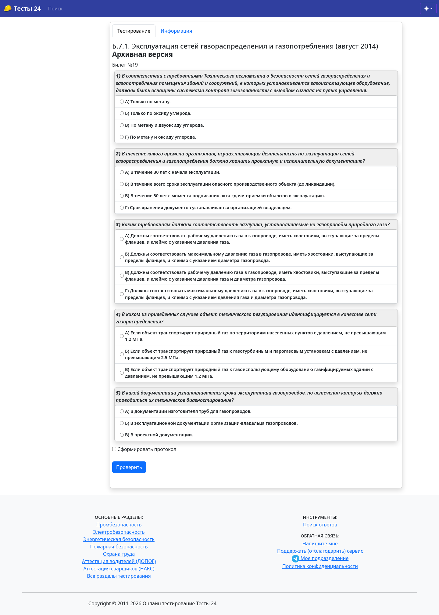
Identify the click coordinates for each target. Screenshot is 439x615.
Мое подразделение (320, 558)
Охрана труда (119, 554)
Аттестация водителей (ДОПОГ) (119, 561)
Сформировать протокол (146, 449)
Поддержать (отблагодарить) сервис (320, 551)
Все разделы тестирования (119, 576)
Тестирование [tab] (133, 30)
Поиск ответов (320, 524)
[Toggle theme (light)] (428, 8)
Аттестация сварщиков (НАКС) (119, 568)
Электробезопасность (119, 532)
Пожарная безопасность (119, 546)
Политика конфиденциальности (320, 566)
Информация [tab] (176, 30)
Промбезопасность (119, 524)
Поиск (55, 8)
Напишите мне (320, 543)
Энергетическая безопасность (119, 539)
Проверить (129, 467)
